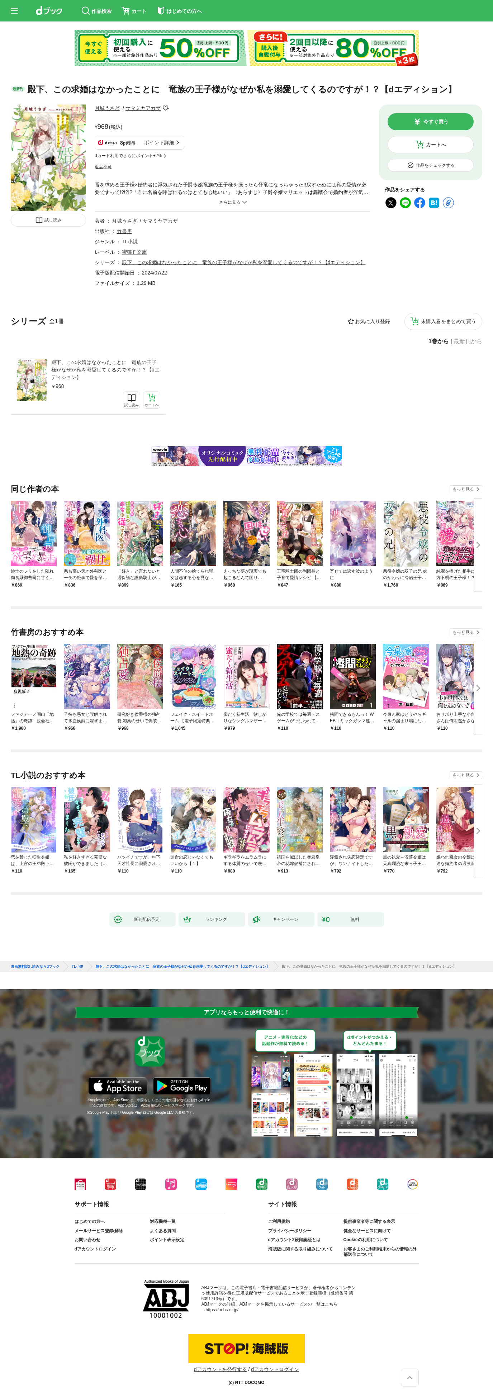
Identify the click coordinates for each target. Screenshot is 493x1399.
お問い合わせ (87, 1239)
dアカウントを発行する (220, 1369)
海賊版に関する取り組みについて (300, 1249)
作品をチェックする (435, 165)
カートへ (436, 144)
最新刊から (468, 341)
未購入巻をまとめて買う (448, 321)
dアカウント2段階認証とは (294, 1239)
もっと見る (463, 489)
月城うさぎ (107, 108)
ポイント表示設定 (167, 1239)
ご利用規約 (279, 1221)
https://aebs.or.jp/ (222, 1309)
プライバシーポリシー (289, 1230)
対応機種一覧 (163, 1221)
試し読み (53, 220)
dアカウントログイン (95, 1249)
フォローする (165, 108)
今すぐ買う (436, 122)
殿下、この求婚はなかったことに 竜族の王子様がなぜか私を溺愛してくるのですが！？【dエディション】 (105, 369)
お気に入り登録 (372, 321)
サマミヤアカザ (143, 108)
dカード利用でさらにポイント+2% (128, 155)
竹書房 (124, 231)
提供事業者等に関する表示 (369, 1221)
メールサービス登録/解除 (99, 1230)
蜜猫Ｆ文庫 (134, 252)
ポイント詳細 (159, 142)
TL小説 (130, 241)
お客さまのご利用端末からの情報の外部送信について (380, 1252)
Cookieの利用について (365, 1239)
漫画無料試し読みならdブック (35, 966)
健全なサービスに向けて (367, 1230)
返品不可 (103, 166)
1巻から (438, 341)
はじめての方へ (90, 1221)
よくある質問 (163, 1230)
